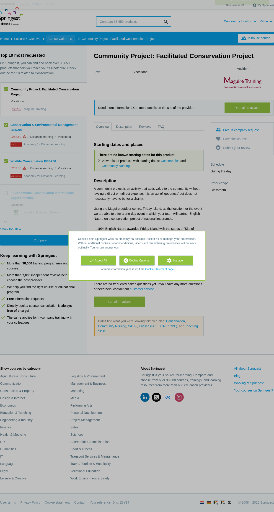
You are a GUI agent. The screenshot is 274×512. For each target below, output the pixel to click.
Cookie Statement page (159, 269)
